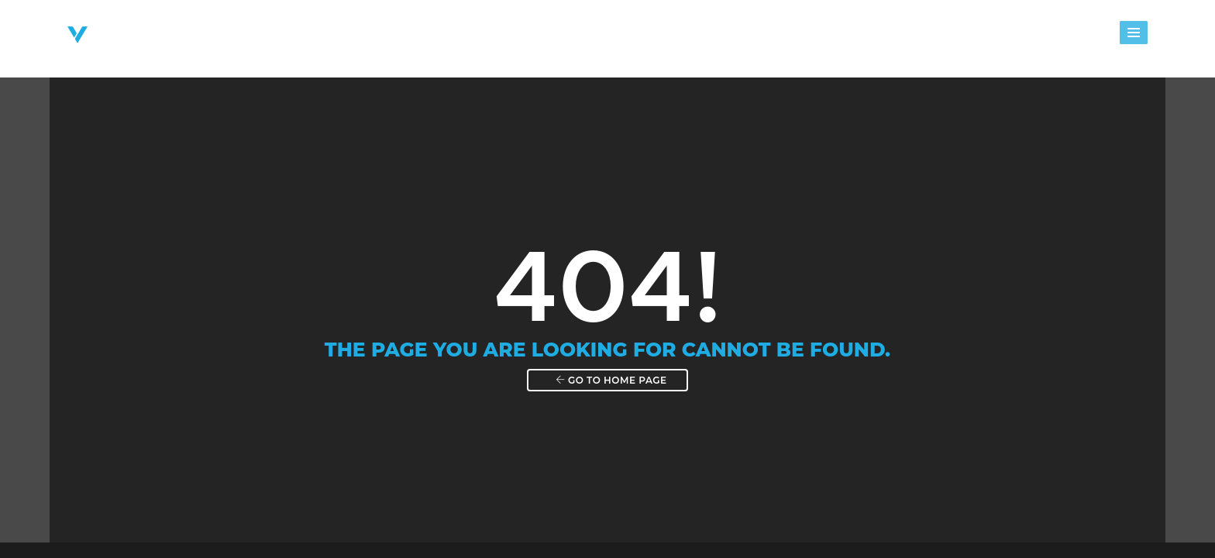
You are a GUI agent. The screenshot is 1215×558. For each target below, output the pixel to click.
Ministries (561, 36)
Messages (875, 36)
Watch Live (1029, 36)
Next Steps (649, 36)
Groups (730, 36)
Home (376, 36)
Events (799, 36)
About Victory (463, 36)
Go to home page (611, 376)
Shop (1104, 36)
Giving (950, 36)
